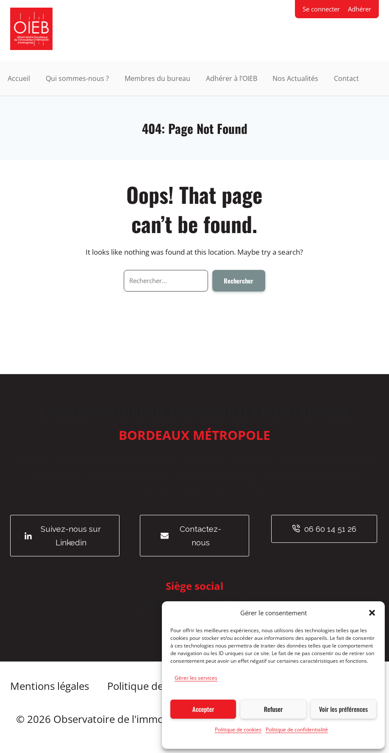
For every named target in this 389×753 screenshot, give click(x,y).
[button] (372, 613)
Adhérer (359, 9)
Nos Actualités (295, 78)
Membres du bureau (157, 78)
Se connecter (321, 9)
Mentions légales (49, 686)
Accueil (19, 78)
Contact (346, 78)
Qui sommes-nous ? (77, 78)
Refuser (273, 709)
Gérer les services (196, 677)
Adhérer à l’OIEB (231, 78)
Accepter (203, 709)
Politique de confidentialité (297, 729)
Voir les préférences (343, 709)
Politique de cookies (238, 729)
